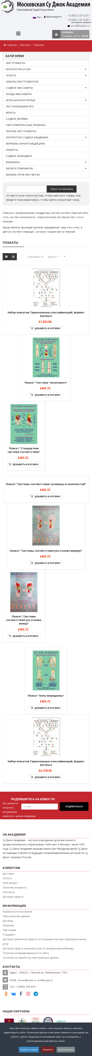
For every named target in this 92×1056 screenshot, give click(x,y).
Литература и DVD (18, 69)
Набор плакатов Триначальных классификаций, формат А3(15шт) (46, 763)
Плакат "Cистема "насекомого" (46, 382)
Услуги (11, 75)
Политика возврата (14, 887)
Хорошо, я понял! (28, 1049)
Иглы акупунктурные (20, 100)
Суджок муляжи (17, 118)
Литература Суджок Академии (27, 137)
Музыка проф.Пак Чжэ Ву (23, 174)
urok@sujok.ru (80, 25)
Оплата (7, 878)
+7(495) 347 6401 (78, 19)
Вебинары (13, 162)
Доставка (8, 873)
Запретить (48, 1049)
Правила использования (17, 911)
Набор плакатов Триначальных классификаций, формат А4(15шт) (46, 314)
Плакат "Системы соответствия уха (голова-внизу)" (24, 620)
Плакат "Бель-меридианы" (46, 695)
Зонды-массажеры (19, 94)
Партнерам (9, 930)
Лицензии (8, 925)
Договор (8, 920)
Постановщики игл (20, 106)
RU (37, 17)
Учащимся (9, 934)
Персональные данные (16, 916)
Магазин (25, 45)
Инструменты (15, 63)
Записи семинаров (19, 168)
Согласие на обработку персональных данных (31, 957)
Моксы (10, 112)
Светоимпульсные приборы (25, 125)
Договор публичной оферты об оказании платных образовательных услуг (44, 941)
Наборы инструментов (22, 81)
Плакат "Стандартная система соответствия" (24, 450)
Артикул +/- (53, 256)
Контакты (9, 892)
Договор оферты (13, 896)
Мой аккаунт (10, 883)
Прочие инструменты (21, 131)
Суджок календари (19, 156)
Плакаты (12, 149)
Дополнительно (65, 1049)
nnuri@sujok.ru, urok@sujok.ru (36, 980)
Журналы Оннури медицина (25, 143)
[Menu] (18, 34)
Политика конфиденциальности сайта (26, 953)
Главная (12, 45)
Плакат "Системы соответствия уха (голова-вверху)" (46, 550)
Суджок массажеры (19, 87)
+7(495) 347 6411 (78, 15)
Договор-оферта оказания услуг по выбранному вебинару (38, 948)
